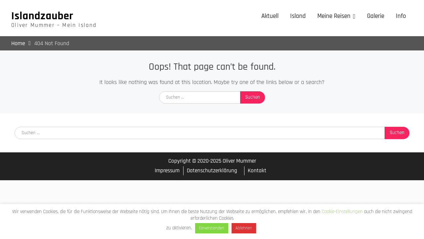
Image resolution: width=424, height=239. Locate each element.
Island (298, 16)
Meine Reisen (333, 16)
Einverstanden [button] (211, 228)
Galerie (375, 16)
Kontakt (257, 170)
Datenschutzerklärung (212, 170)
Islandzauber (42, 16)
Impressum (167, 171)
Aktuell (270, 16)
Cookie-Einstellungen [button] (342, 211)
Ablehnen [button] (244, 228)
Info (401, 16)
